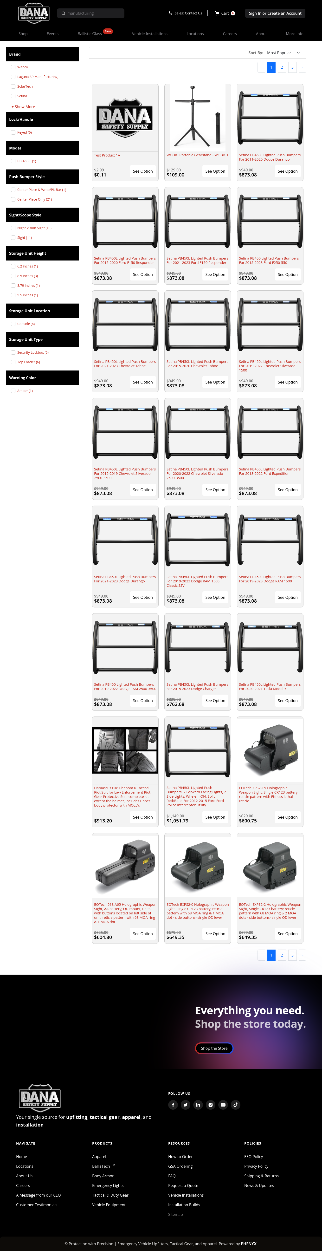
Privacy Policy (256, 1166)
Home (21, 1156)
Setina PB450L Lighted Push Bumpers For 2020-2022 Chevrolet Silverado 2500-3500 (197, 473)
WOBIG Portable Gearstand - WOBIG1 (197, 154)
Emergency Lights (108, 1185)
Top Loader (30, 362)
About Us (24, 1176)
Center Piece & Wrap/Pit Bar (43, 189)
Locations (24, 1166)
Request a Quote (183, 1185)
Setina (24, 96)
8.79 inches (30, 285)
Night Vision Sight (36, 228)
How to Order (180, 1156)
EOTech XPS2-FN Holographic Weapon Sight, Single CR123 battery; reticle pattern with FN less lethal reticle (268, 794)
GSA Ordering (180, 1166)
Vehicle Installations (186, 1195)
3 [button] (292, 67)
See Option (143, 171)
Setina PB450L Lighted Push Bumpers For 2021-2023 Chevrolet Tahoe (125, 363)
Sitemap (175, 1214)
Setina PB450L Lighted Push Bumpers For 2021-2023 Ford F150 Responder (197, 260)
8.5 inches (29, 276)
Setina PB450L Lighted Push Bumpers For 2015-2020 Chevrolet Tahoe (197, 363)
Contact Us (193, 13)
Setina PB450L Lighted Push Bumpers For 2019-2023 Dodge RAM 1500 (270, 578)
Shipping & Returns (261, 1176)
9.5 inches (29, 295)
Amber (26, 390)
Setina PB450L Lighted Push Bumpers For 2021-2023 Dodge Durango (125, 578)
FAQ (172, 1176)
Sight (26, 237)
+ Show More (23, 106)
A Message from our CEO (38, 1195)
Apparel (99, 1156)
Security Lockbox (34, 352)
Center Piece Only (36, 199)
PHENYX (249, 1243)
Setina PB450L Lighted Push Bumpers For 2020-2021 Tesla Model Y (270, 686)
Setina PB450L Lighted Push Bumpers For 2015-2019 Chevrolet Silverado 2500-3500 (125, 473)
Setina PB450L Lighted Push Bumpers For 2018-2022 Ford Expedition (270, 471)
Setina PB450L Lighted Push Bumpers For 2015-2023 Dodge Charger (197, 686)
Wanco (24, 67)
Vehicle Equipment (109, 1204)
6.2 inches (29, 266)
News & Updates (259, 1185)
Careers (23, 1185)
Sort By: (256, 52)
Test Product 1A (107, 155)
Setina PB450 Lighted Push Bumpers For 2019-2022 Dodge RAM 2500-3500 (125, 686)
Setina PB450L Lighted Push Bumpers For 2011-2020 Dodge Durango (270, 157)
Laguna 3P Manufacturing (39, 76)
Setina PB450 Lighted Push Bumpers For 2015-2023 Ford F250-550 (269, 260)
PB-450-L (28, 161)
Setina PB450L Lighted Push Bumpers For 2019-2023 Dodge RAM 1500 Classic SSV (197, 581)
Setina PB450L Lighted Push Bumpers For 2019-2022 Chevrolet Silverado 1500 (270, 365)
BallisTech (103, 1166)
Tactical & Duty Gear (110, 1195)
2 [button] (282, 67)
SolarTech (26, 86)
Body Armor (103, 1176)
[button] (225, 13)
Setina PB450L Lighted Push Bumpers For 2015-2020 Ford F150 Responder (125, 260)
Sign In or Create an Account (275, 13)
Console (27, 323)
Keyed (26, 132)
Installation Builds (184, 1204)
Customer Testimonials (36, 1204)
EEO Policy (253, 1156)
